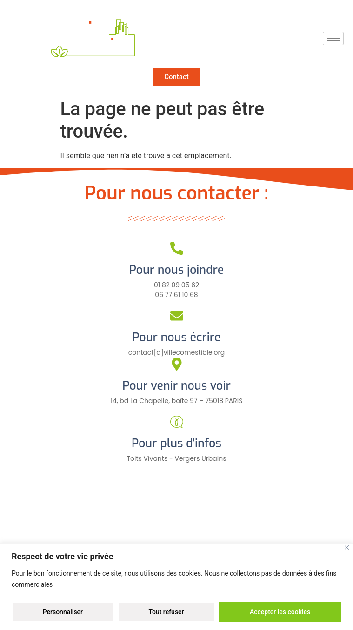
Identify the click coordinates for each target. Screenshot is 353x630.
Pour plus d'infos (176, 443)
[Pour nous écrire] (176, 315)
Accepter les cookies (280, 612)
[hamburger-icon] (333, 38)
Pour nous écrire (176, 337)
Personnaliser (63, 612)
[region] (176, 586)
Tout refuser (166, 612)
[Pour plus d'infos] (176, 421)
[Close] (347, 547)
